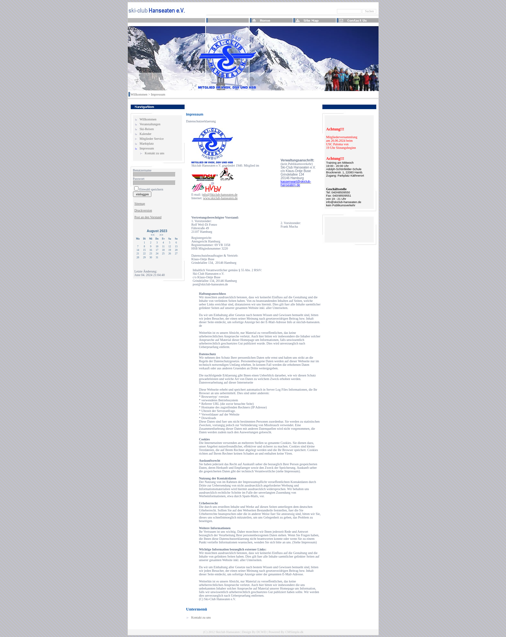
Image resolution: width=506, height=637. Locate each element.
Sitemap (140, 203)
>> (161, 235)
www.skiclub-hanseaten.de (220, 198)
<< (153, 235)
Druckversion (143, 210)
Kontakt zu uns (155, 153)
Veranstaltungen (150, 124)
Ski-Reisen (147, 129)
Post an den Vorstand (148, 217)
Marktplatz (147, 143)
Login (138, 264)
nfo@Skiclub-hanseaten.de (220, 194)
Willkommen (139, 94)
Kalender (146, 134)
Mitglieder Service (152, 138)
